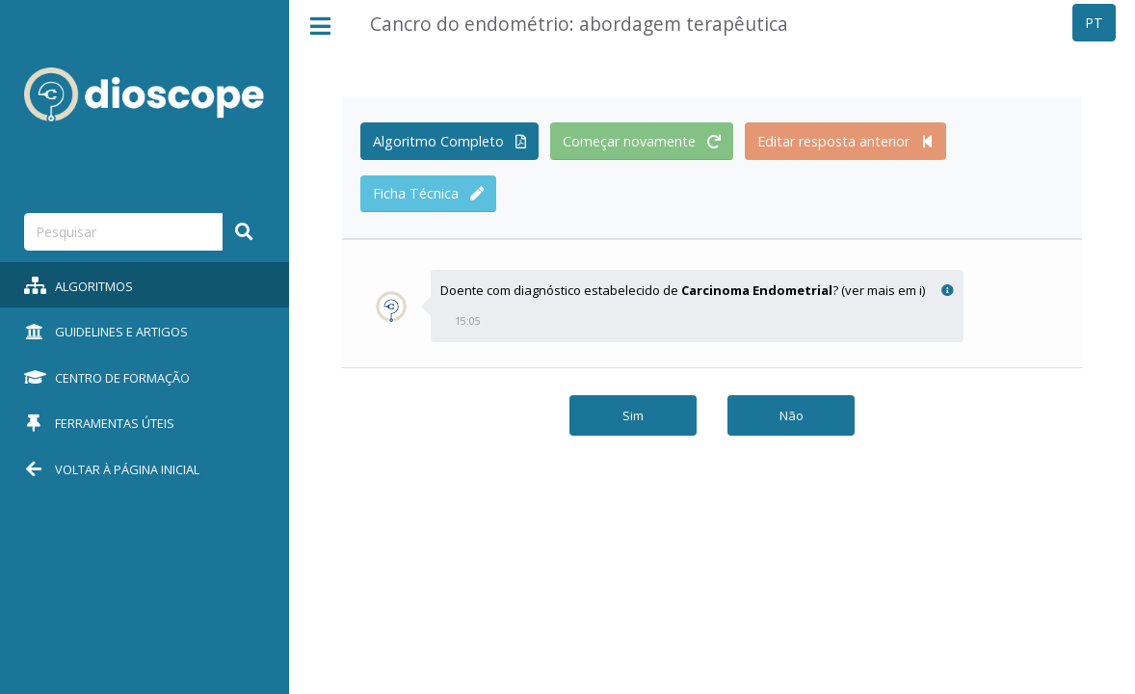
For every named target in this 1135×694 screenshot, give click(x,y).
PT (1094, 22)
